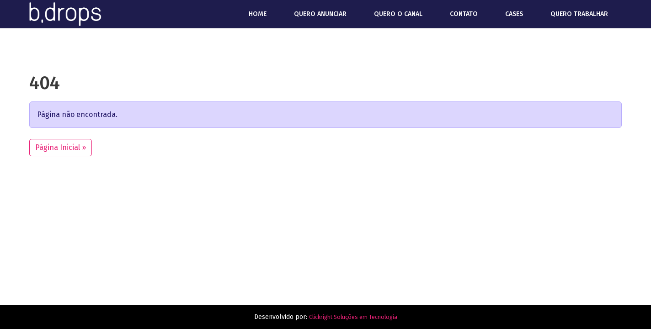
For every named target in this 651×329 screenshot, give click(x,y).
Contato (464, 14)
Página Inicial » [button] (60, 147)
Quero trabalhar (579, 14)
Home (258, 14)
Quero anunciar (320, 14)
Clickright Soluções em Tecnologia (353, 317)
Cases (514, 14)
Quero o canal (398, 14)
